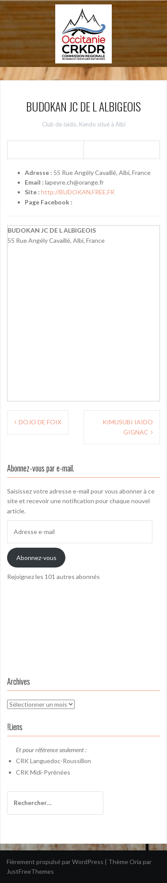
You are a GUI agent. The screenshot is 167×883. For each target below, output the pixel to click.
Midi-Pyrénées (50, 772)
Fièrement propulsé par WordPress (55, 861)
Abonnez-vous (36, 557)
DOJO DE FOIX (40, 422)
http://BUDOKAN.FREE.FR (77, 192)
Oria (135, 861)
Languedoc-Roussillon (60, 760)
